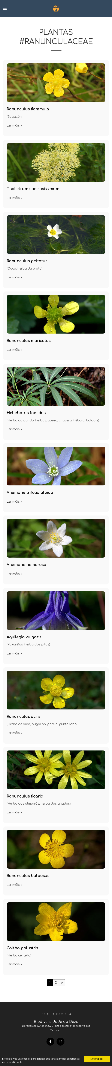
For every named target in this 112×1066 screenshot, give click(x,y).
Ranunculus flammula (28, 109)
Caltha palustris (22, 948)
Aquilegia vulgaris (24, 637)
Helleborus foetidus (26, 413)
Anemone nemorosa (26, 565)
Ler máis (15, 125)
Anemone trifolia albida (30, 493)
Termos (54, 1030)
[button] (4, 8)
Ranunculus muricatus (29, 341)
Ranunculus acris (23, 717)
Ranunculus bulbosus (28, 876)
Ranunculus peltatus (27, 261)
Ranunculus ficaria (25, 796)
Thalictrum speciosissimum (33, 189)
